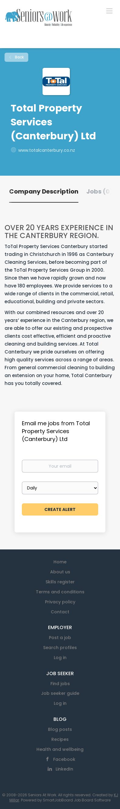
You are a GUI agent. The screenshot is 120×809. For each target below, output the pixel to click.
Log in (60, 658)
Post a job (60, 638)
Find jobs (60, 684)
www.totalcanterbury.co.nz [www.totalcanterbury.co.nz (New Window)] (46, 150)
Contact (60, 612)
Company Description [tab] (43, 191)
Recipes (60, 739)
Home (60, 562)
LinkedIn (64, 769)
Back (19, 57)
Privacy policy (60, 602)
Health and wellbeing (60, 749)
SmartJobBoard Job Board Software (77, 800)
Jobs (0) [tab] (99, 191)
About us (60, 572)
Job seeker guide (60, 693)
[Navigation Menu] (109, 10)
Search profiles (60, 648)
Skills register (60, 582)
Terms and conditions (60, 592)
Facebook (64, 759)
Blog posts (60, 729)
